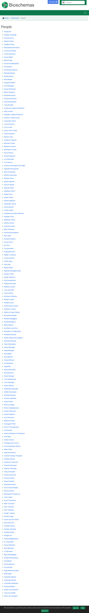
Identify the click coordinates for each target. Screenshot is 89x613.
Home (6, 18)
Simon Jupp (8, 261)
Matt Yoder (8, 574)
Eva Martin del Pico (11, 328)
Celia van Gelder (10, 593)
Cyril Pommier (9, 417)
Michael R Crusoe (10, 150)
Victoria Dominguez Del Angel (14, 166)
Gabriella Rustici (10, 452)
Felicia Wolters (9, 564)
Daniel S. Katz (9, 274)
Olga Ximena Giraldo (11, 570)
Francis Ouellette (10, 398)
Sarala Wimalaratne (11, 558)
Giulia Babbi (8, 57)
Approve (75, 608)
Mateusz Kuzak (9, 287)
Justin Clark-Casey (10, 130)
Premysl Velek (9, 532)
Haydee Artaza (9, 44)
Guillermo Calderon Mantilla (14, 108)
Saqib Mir (7, 366)
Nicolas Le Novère (10, 296)
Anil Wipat (7, 561)
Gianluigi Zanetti (10, 580)
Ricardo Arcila (9, 38)
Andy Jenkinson (9, 252)
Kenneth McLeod (10, 341)
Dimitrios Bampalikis (11, 63)
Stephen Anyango (10, 35)
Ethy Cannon (8, 111)
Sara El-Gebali (9, 185)
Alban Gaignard (9, 201)
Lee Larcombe (9, 290)
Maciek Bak (8, 60)
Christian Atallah (10, 51)
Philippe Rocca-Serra (11, 443)
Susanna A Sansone (11, 462)
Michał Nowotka (10, 395)
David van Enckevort (11, 590)
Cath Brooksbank (10, 102)
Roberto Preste (9, 421)
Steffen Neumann (10, 392)
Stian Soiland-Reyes (11, 488)
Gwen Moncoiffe (10, 370)
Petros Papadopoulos (11, 408)
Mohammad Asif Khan (12, 48)
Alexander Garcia (10, 204)
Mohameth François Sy (12, 494)
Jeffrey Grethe (9, 223)
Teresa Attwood (9, 54)
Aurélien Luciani (10, 309)
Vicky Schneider (9, 472)
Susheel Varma (9, 526)
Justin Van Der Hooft (11, 519)
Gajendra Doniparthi (11, 169)
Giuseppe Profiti (10, 424)
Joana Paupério (9, 414)
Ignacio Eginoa (9, 181)
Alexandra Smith (10, 484)
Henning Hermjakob (11, 232)
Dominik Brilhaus (10, 99)
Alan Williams (9, 548)
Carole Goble (8, 210)
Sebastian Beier (9, 83)
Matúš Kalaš (8, 268)
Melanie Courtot (10, 146)
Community (15, 18)
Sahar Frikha (8, 197)
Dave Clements (9, 134)
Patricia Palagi (9, 405)
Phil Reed (7, 437)
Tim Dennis (8, 162)
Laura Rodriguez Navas (12, 446)
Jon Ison (7, 245)
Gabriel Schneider (10, 468)
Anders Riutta (9, 440)
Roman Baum (8, 76)
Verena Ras (8, 430)
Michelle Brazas (9, 95)
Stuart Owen (8, 401)
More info (45, 611)
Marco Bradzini (9, 92)
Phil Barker (8, 67)
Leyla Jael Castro (10, 121)
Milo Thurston (9, 504)
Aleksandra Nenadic (11, 389)
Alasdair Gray (9, 217)
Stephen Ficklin (9, 191)
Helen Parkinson (10, 411)
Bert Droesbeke (9, 172)
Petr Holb (7, 236)
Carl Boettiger (9, 86)
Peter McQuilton (10, 344)
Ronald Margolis (10, 322)
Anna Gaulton (9, 207)
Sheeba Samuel (9, 459)
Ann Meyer (8, 354)
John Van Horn (9, 523)
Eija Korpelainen (10, 280)
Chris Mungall (9, 382)
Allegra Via (8, 535)
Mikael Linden (9, 299)
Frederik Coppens (10, 140)
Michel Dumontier (10, 175)
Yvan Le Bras (8, 293)
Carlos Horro (8, 242)
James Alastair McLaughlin (13, 338)
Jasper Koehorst (9, 277)
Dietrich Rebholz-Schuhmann (14, 433)
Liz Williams (8, 551)
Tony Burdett (8, 105)
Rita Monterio (9, 373)
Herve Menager (9, 347)
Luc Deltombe (9, 159)
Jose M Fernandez (10, 315)
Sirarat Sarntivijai (10, 465)
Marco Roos (8, 449)
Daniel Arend (8, 41)
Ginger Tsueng (9, 513)
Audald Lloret (9, 303)
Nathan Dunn (9, 178)
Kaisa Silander (9, 481)
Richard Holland (9, 239)
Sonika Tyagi (8, 516)
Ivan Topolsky (9, 510)
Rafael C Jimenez (10, 255)
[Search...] (75, 2)
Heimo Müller (9, 386)
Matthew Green (9, 220)
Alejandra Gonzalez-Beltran (14, 213)
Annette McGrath (10, 335)
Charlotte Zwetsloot (11, 583)
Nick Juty (7, 264)
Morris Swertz (9, 491)
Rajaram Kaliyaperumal (12, 271)
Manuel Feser (9, 188)
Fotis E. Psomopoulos (11, 427)
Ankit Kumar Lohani (11, 306)
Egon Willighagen (10, 555)
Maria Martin (9, 325)
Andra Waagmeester (11, 539)
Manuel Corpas (9, 143)
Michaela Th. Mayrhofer (12, 331)
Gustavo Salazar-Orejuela (13, 456)
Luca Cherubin (9, 124)
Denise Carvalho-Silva (12, 118)
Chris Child (8, 127)
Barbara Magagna (10, 319)
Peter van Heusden (10, 596)
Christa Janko (9, 248)
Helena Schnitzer (10, 475)
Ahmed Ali (7, 32)
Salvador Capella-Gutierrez (13, 114)
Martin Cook (8, 137)
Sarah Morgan (9, 376)
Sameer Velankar (10, 529)
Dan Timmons (9, 507)
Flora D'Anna (8, 153)
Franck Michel (9, 360)
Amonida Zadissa (10, 577)
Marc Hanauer (9, 229)
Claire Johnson (9, 258)
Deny (82, 608)
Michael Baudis (9, 73)
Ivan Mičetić (8, 357)
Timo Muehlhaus (10, 379)
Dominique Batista (10, 70)
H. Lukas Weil (9, 542)
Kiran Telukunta (10, 500)
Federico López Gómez (12, 312)
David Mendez (9, 350)
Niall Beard (8, 79)
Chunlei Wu (8, 567)
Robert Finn (8, 194)
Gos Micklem (8, 363)
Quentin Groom (9, 226)
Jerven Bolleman (10, 89)
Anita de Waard (9, 586)
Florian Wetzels (9, 545)
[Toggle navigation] (85, 13)
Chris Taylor (8, 497)
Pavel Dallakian (9, 156)
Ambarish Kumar (10, 283)
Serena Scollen (9, 478)
